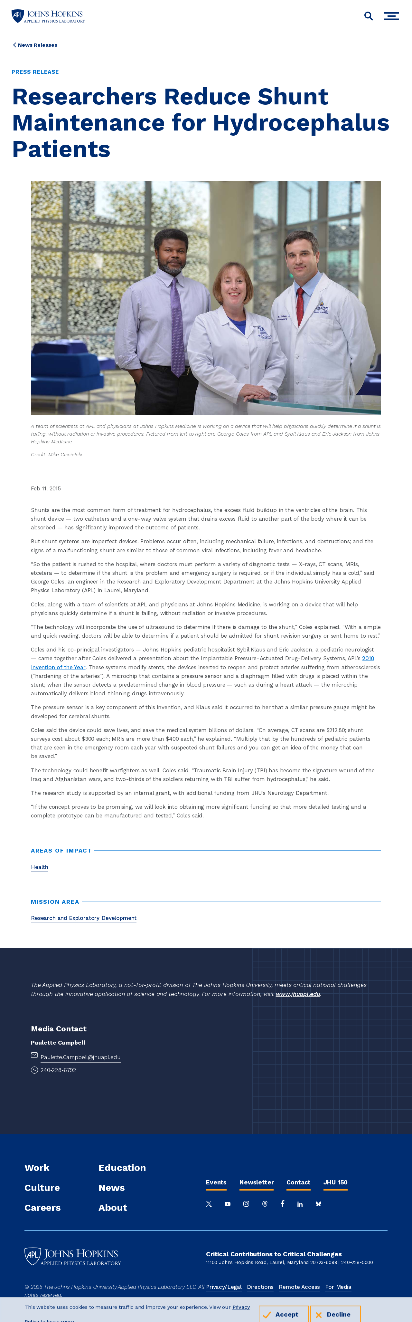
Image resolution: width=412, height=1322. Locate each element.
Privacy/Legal (224, 1287)
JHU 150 (335, 1182)
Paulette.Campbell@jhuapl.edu (81, 1057)
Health (39, 867)
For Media (338, 1287)
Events (216, 1182)
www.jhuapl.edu (298, 993)
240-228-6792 (58, 1070)
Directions (260, 1287)
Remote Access (299, 1287)
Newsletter (256, 1182)
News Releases (37, 45)
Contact (298, 1182)
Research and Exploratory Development (83, 918)
